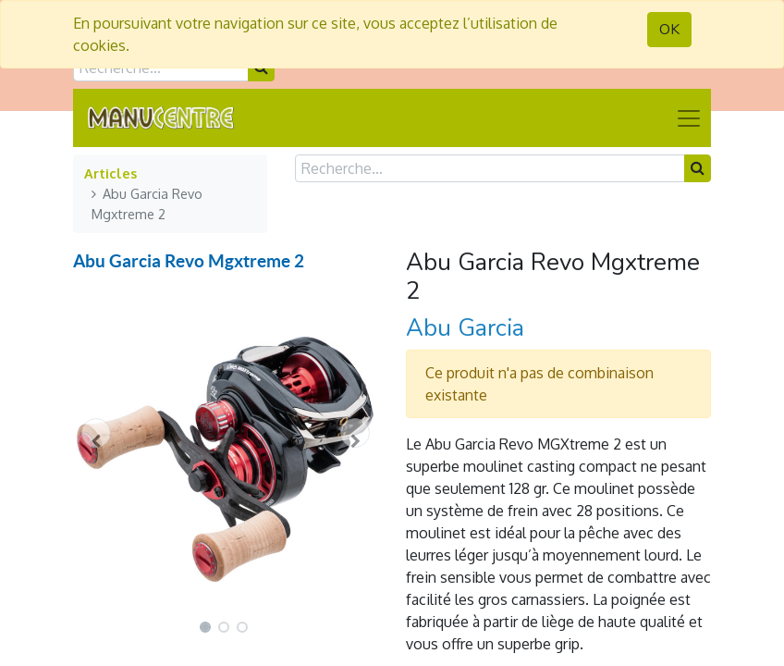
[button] (96, 432)
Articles (110, 173)
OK (669, 29)
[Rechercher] (697, 168)
